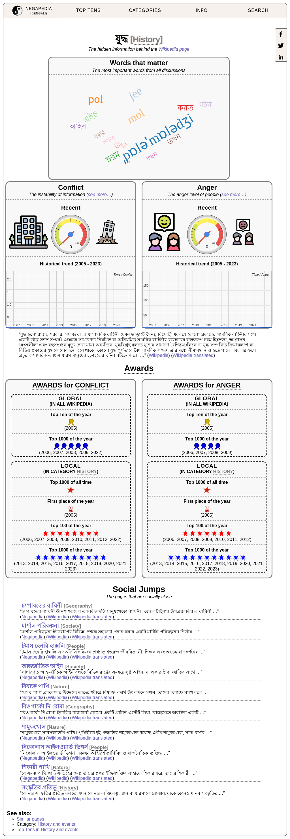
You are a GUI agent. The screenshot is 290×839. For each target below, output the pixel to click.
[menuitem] (31, 10)
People (76, 646)
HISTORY (87, 471)
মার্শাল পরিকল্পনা (40, 626)
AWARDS (47, 385)
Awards (139, 368)
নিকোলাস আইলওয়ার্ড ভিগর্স (55, 747)
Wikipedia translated (193, 355)
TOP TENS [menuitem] (88, 10)
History (146, 39)
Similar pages (30, 819)
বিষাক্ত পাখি (35, 686)
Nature (60, 686)
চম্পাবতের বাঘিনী (42, 605)
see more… (100, 194)
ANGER (228, 385)
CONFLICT (92, 385)
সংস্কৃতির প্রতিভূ (39, 787)
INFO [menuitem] (202, 10)
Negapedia (32, 616)
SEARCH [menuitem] (258, 10)
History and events (56, 824)
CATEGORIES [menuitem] (145, 10)
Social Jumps (139, 589)
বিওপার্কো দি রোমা (43, 706)
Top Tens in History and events (47, 829)
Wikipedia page (174, 49)
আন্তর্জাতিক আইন (42, 666)
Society (70, 626)
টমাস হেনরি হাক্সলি (43, 646)
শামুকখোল (34, 727)
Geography (78, 606)
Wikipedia (158, 355)
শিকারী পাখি (36, 767)
